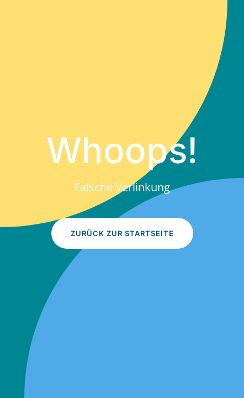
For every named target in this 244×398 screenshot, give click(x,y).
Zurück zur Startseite (122, 233)
